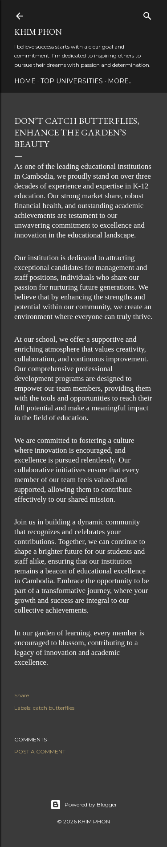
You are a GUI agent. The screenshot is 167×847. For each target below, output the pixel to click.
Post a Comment (39, 751)
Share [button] (21, 695)
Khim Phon (38, 32)
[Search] (147, 14)
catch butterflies (53, 707)
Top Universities (72, 81)
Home (25, 81)
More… (120, 81)
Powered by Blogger (83, 804)
